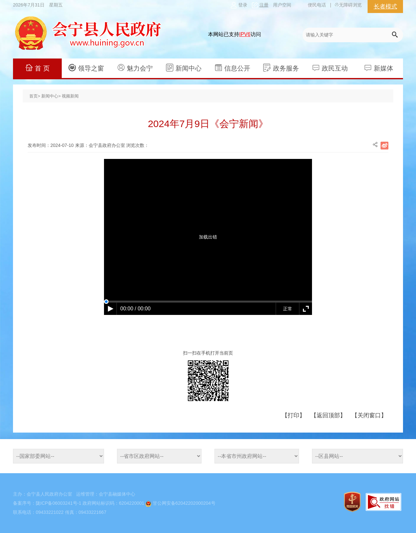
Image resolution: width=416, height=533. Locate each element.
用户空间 (282, 4)
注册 (260, 5)
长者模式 (385, 6)
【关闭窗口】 (369, 415)
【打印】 (294, 415)
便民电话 (317, 4)
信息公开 (232, 68)
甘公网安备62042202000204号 (184, 503)
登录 (239, 5)
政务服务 (281, 68)
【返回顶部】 (329, 415)
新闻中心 (184, 68)
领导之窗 (86, 68)
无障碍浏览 (347, 4)
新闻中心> (51, 96)
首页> (35, 96)
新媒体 (378, 68)
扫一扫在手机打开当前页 (208, 353)
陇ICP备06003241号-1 (58, 503)
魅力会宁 (135, 68)
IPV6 (245, 34)
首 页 (37, 68)
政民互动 (330, 68)
